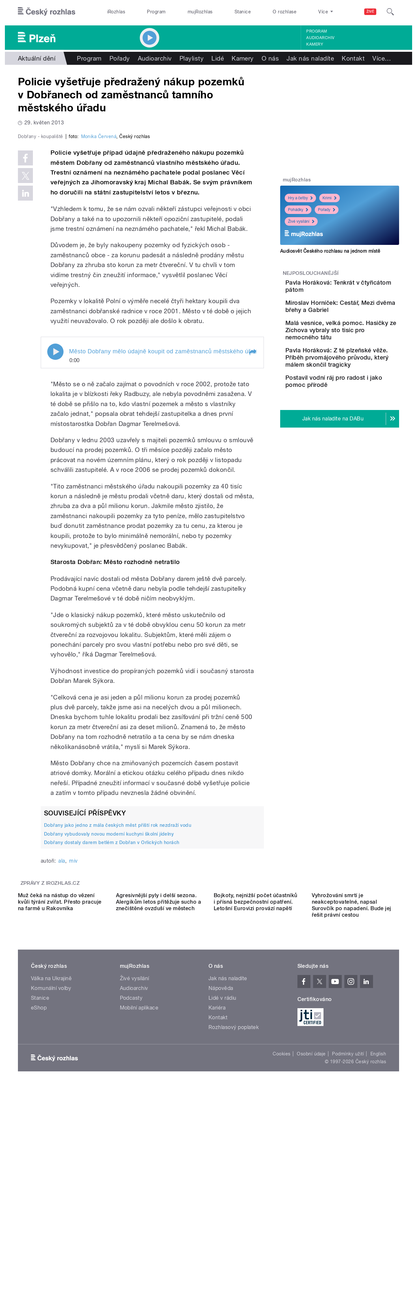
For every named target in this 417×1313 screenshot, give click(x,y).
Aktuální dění (36, 58)
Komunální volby (51, 1185)
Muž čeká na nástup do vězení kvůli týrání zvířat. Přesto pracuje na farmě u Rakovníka (60, 1098)
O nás (270, 58)
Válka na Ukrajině (51, 1175)
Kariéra (216, 1204)
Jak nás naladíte (310, 58)
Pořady (119, 58)
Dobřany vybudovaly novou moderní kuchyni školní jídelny (109, 972)
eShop (39, 1204)
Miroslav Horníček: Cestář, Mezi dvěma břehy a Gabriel (359, 319)
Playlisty (192, 58)
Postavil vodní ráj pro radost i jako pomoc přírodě (352, 424)
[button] (252, 490)
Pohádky (298, 209)
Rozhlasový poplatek (233, 1224)
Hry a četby (300, 198)
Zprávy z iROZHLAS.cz (50, 1021)
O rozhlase (284, 11)
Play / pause (55, 490)
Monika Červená (99, 274)
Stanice (243, 11)
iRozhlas (116, 11)
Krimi (330, 198)
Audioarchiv (320, 37)
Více (381, 58)
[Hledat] (390, 11)
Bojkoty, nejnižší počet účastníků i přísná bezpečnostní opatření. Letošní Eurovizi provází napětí (255, 1098)
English (378, 1250)
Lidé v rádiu (222, 1195)
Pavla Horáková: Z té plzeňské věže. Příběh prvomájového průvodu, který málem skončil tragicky (355, 390)
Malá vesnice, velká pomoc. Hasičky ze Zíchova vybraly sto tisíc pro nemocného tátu (356, 352)
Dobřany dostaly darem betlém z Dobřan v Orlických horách (112, 980)
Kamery (314, 44)
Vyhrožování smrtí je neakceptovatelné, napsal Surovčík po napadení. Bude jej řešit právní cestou (351, 1102)
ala (61, 999)
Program (156, 11)
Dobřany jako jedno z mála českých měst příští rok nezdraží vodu (117, 963)
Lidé (217, 58)
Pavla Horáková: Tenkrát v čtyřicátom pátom (356, 286)
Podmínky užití (348, 1250)
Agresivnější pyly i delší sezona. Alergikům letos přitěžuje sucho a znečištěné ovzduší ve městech (158, 1098)
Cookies (281, 1250)
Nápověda (220, 1185)
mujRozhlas (200, 11)
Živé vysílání (301, 221)
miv (73, 999)
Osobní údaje (311, 1250)
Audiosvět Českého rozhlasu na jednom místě (330, 251)
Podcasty (131, 1195)
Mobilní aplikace (139, 1204)
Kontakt (353, 58)
